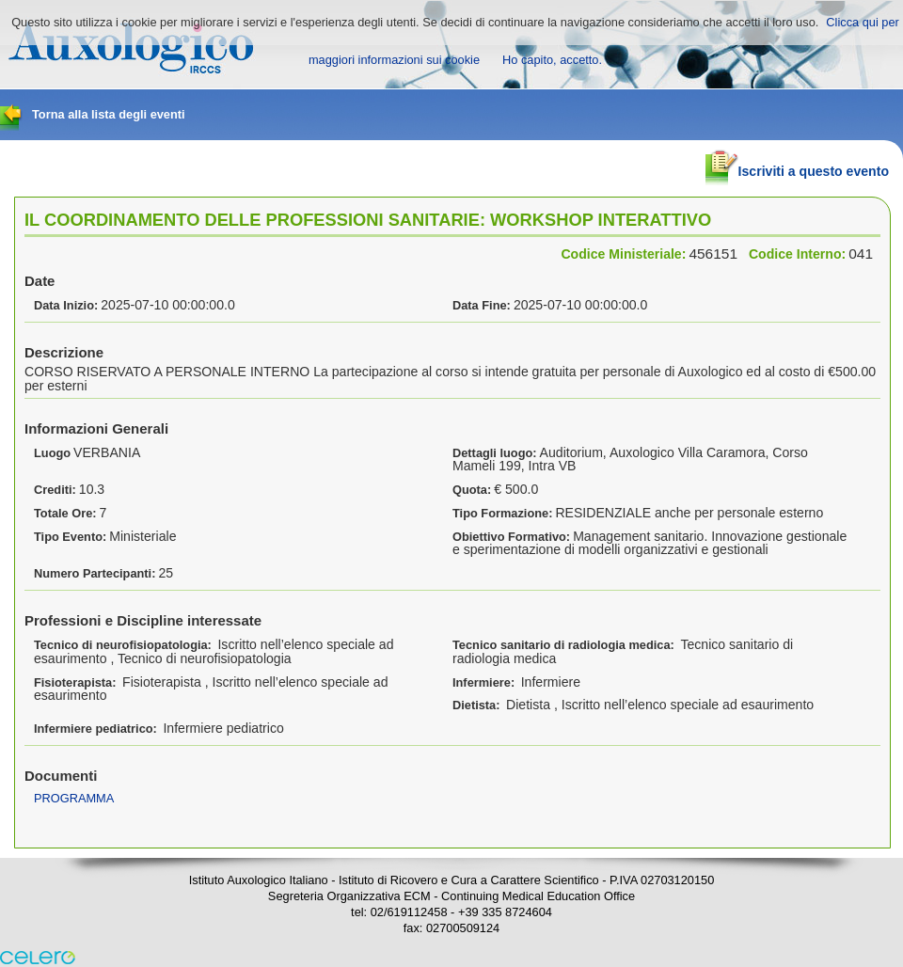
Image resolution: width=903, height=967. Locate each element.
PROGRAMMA (74, 798)
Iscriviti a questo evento (797, 164)
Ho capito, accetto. (552, 60)
